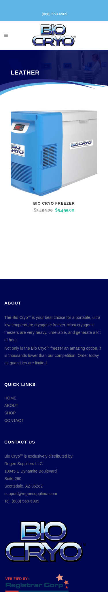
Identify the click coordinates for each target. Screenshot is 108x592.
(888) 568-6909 (54, 14)
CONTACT (14, 420)
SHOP (10, 413)
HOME (10, 398)
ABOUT (11, 405)
